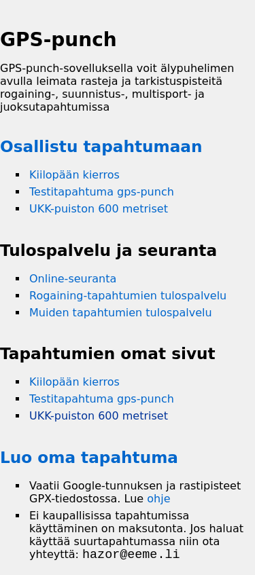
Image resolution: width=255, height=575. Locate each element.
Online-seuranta (72, 278)
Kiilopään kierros (74, 174)
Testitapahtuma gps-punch (101, 191)
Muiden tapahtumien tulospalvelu (120, 312)
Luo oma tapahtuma (89, 457)
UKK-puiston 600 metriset (98, 208)
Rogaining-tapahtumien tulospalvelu (127, 295)
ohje (158, 498)
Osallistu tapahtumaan (101, 146)
